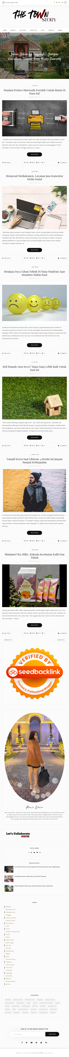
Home (5, 30)
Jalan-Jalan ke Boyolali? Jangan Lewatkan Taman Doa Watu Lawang (34, 56)
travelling (9, 970)
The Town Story (26, 1053)
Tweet (32, 162)
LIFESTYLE (33, 30)
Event (7, 926)
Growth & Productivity (13, 931)
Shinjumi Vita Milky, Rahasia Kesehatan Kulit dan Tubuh (34, 556)
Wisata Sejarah (10, 981)
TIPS (43, 30)
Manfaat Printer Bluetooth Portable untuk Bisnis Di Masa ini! (34, 91)
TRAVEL (13, 30)
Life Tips (35, 85)
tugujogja (9, 973)
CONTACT (51, 30)
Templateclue (48, 1053)
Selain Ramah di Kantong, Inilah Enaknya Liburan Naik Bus (33, 886)
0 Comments (62, 162)
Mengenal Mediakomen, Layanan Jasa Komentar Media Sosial (34, 177)
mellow (8, 954)
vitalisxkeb (9, 976)
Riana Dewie (6, 162)
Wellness (35, 267)
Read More (34, 154)
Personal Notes (11, 959)
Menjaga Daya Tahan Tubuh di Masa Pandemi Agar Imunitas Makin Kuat (34, 273)
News (7, 956)
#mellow (8, 907)
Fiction (8, 929)
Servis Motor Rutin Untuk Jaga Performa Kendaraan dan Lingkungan (37, 867)
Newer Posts (8, 640)
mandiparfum (10, 951)
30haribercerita (10, 909)
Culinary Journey (11, 918)
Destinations (34, 49)
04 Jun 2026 (34, 62)
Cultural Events (10, 920)
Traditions (9, 962)
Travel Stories (10, 965)
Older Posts (61, 640)
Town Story (6, 258)
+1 (43, 162)
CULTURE (23, 30)
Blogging (35, 171)
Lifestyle (8, 948)
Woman (8, 984)
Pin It (38, 162)
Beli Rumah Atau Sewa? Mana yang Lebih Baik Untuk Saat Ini (34, 368)
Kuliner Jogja (10, 942)
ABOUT (60, 30)
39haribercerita (10, 912)
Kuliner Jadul (10, 940)
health (8, 934)
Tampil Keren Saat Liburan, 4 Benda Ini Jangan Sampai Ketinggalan (34, 460)
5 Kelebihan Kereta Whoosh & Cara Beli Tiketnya (30, 876)
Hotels (8, 937)
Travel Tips (35, 454)
